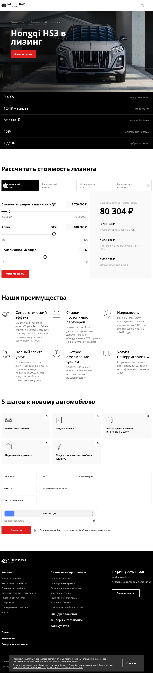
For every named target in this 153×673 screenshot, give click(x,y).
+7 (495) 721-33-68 (128, 572)
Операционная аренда (63, 583)
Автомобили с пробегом (14, 583)
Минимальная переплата (124, 185)
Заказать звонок (126, 593)
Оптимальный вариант (12, 185)
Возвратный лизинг (61, 602)
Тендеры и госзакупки (67, 620)
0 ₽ (77, 227)
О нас (5, 632)
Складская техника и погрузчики (18, 593)
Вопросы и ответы (14, 644)
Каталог (7, 572)
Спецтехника (8, 602)
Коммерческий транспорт (15, 607)
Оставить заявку (23, 54)
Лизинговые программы (68, 572)
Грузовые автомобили (13, 597)
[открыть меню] (150, 5)
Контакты (8, 638)
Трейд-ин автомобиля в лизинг (67, 607)
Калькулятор (60, 626)
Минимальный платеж (49, 185)
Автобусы (6, 612)
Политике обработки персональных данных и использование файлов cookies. (48, 667)
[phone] (142, 5)
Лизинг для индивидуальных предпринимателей (66, 590)
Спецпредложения (64, 614)
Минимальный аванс (87, 185)
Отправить (16, 530)
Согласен (131, 663)
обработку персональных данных (94, 530)
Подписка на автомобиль (64, 597)
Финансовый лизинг (61, 578)
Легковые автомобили (13, 588)
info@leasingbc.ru (121, 577)
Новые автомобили (11, 578)
